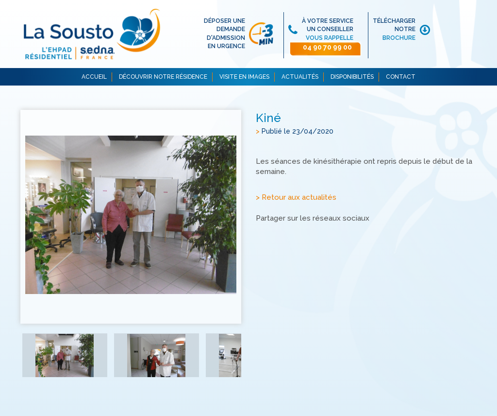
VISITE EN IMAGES (244, 76)
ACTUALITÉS (300, 76)
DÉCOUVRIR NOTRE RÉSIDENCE (163, 76)
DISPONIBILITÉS (352, 76)
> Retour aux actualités (296, 197)
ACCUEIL (94, 76)
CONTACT (400, 76)
